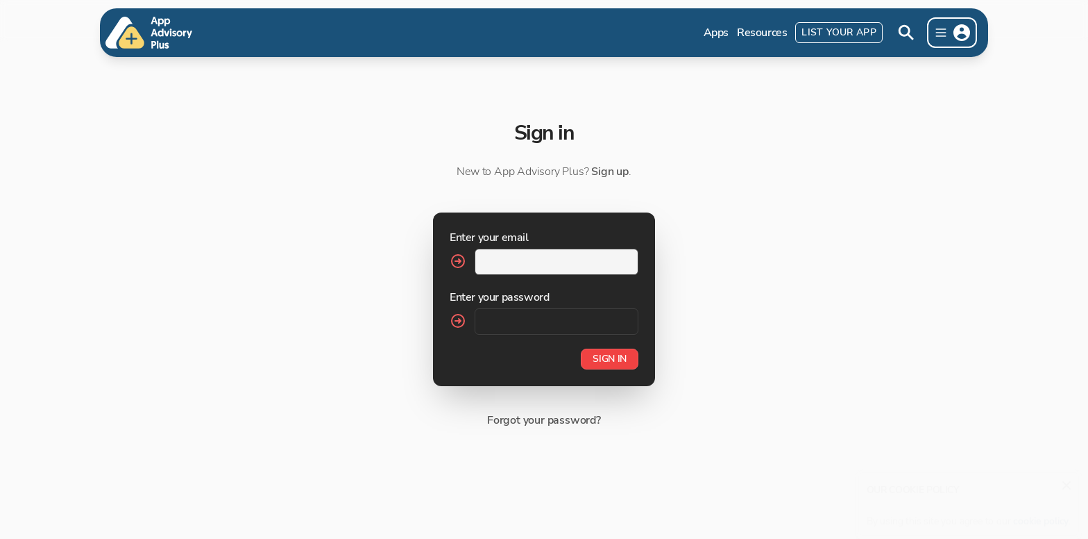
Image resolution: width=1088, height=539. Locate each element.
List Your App (838, 32)
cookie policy (1041, 514)
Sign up (610, 171)
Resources (762, 32)
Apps (716, 32)
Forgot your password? (544, 420)
